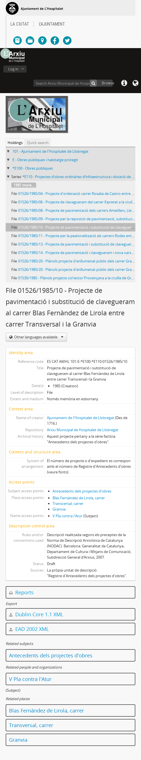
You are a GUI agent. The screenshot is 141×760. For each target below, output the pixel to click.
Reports (21, 592)
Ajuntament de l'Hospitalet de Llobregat (80, 417)
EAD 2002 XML (29, 629)
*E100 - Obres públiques (32, 168)
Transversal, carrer (68, 503)
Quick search (38, 142)
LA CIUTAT (19, 24)
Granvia (59, 509)
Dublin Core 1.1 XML (36, 614)
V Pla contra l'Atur (68, 515)
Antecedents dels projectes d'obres (82, 491)
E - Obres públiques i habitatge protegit (45, 159)
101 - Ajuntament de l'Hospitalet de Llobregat (50, 151)
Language (135, 83)
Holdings (15, 142)
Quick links (124, 83)
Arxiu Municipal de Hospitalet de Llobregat (82, 429)
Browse (107, 83)
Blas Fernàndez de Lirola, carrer (79, 497)
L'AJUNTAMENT (52, 24)
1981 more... (24, 185)
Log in (13, 68)
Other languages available (38, 336)
